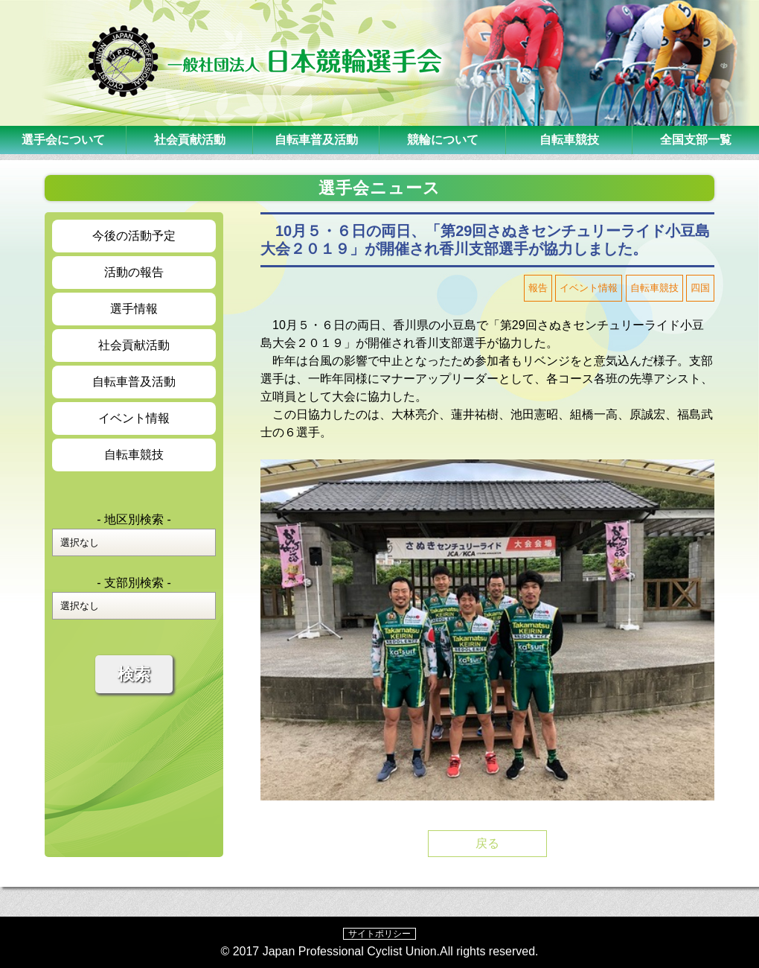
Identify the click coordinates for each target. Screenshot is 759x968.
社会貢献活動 (189, 139)
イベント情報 (134, 418)
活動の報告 (134, 272)
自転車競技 (569, 139)
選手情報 (134, 308)
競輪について (442, 139)
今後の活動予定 (134, 235)
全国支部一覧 (695, 139)
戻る (487, 843)
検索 (134, 674)
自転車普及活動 (316, 139)
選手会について (63, 139)
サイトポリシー (379, 934)
